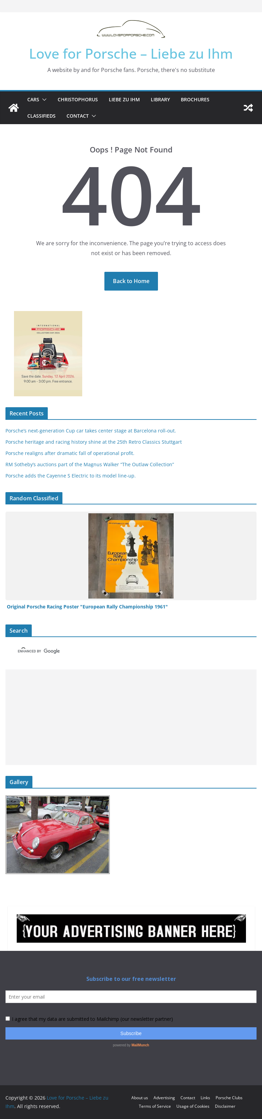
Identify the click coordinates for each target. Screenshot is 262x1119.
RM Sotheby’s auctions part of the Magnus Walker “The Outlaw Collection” (89, 464)
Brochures (195, 99)
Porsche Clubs (229, 1098)
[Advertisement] (131, 717)
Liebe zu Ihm (124, 99)
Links (205, 1098)
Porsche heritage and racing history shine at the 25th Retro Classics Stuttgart (93, 442)
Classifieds (41, 116)
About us (139, 1098)
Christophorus (78, 99)
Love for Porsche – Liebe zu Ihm (131, 53)
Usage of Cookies (192, 1106)
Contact (78, 116)
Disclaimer (225, 1106)
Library (160, 99)
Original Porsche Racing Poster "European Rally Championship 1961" (87, 606)
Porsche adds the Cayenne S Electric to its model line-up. (70, 475)
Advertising (164, 1098)
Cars (33, 99)
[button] (43, 99)
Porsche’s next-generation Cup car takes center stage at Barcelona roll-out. (90, 430)
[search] (119, 651)
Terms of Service (155, 1106)
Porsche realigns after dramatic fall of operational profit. (69, 453)
